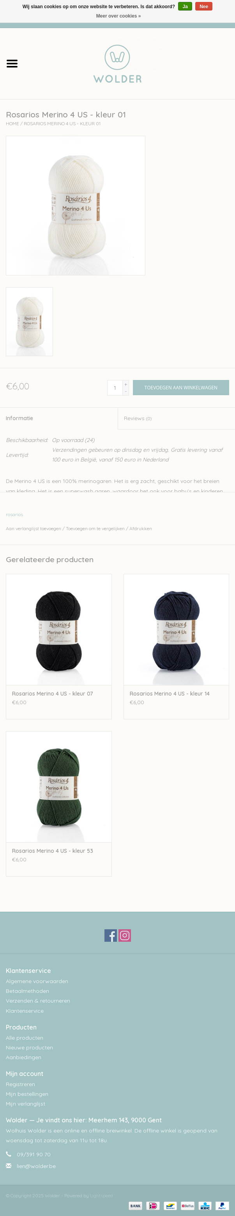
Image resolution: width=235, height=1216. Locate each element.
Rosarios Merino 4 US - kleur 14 (170, 693)
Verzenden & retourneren (38, 1000)
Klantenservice (25, 1010)
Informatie (19, 418)
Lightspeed (101, 1195)
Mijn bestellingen (27, 1093)
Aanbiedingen (23, 1057)
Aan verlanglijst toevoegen (33, 528)
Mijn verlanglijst (25, 1103)
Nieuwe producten (29, 1047)
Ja (184, 6)
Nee (204, 6)
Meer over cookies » (118, 16)
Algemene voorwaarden (37, 981)
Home (12, 123)
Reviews (138, 418)
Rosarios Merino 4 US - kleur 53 (52, 850)
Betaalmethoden (27, 990)
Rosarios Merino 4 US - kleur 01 (62, 123)
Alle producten (24, 1037)
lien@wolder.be (36, 1166)
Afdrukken (140, 528)
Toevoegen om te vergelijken (96, 528)
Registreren (20, 1084)
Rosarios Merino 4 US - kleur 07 (52, 693)
